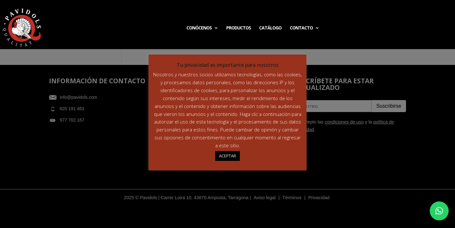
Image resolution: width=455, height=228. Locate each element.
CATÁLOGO (270, 28)
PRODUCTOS (238, 28)
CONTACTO (301, 28)
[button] (439, 210)
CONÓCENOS (199, 28)
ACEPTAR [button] (227, 156)
